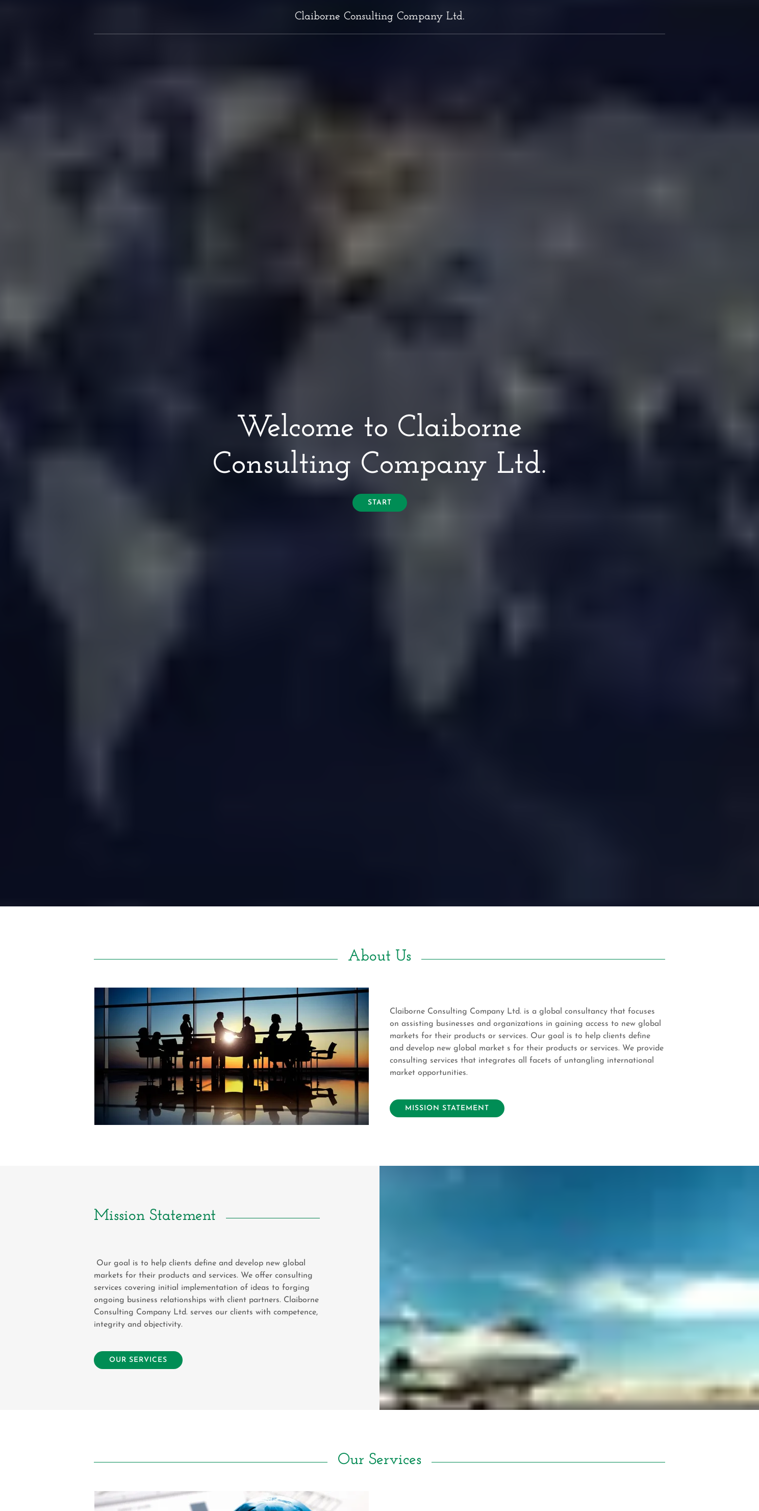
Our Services (138, 1360)
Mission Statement (447, 1108)
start (380, 503)
